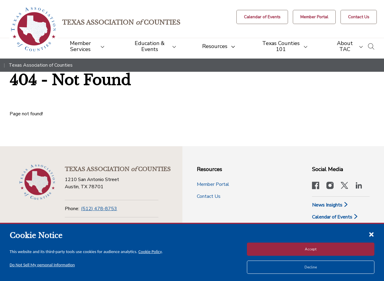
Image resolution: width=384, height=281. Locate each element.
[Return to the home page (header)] (33, 29)
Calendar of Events (335, 217)
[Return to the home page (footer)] (37, 182)
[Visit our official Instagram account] (330, 186)
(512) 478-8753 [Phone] (99, 208)
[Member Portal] (314, 17)
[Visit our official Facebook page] (315, 186)
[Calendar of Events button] (262, 17)
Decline (310, 267)
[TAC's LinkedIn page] (358, 186)
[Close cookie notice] (371, 234)
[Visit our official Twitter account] (344, 186)
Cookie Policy (150, 251)
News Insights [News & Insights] (330, 205)
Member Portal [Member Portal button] (213, 184)
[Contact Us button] (358, 17)
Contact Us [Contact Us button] (208, 196)
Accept (310, 249)
